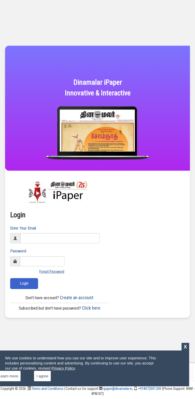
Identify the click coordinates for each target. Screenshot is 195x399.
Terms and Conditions (45, 389)
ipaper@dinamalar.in (115, 389)
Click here (59, 308)
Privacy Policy (63, 368)
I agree (42, 376)
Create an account (59, 297)
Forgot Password (51, 271)
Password (18, 251)
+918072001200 (147, 389)
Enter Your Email (23, 228)
